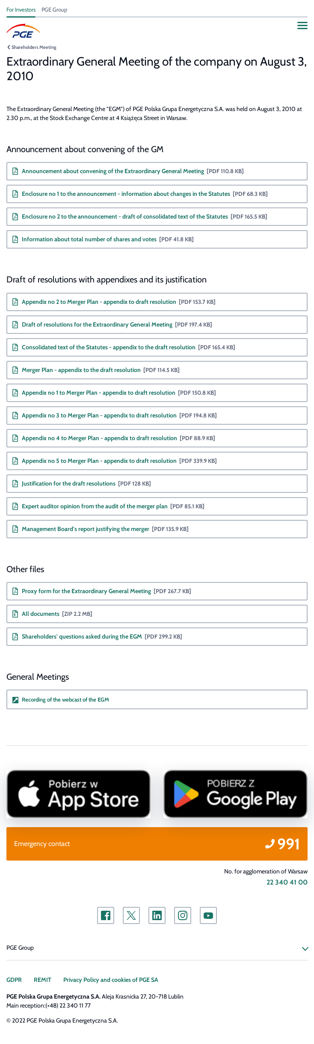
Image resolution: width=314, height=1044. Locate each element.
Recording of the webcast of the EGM (65, 699)
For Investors (21, 9)
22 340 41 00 (287, 882)
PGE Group (54, 9)
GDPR (14, 980)
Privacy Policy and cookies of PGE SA (110, 980)
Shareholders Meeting (34, 47)
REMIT (42, 980)
